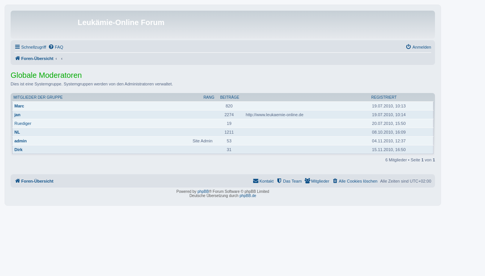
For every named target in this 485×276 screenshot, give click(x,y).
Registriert (384, 97)
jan (17, 114)
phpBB (203, 191)
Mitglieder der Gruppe (38, 97)
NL (17, 132)
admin (20, 141)
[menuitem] (55, 47)
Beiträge (229, 97)
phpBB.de (247, 196)
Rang (208, 97)
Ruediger (22, 123)
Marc (19, 106)
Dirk (18, 149)
